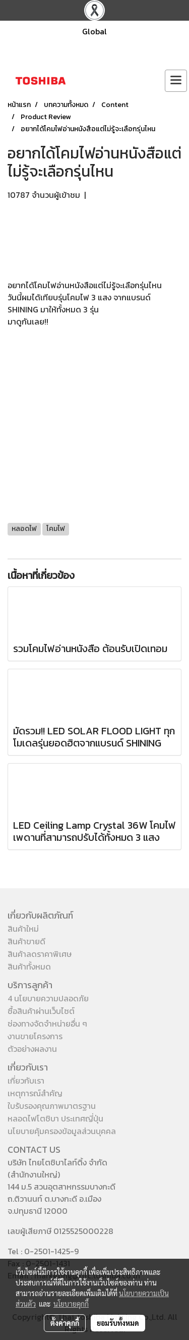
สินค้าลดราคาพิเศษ (40, 954)
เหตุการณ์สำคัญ (35, 1093)
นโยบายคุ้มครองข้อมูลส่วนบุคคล (62, 1131)
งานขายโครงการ (35, 1036)
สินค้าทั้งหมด (29, 966)
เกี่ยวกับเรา (26, 1081)
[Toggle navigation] (176, 81)
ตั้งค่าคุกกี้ (64, 1322)
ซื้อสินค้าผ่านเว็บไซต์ (41, 1011)
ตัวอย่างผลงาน (32, 1049)
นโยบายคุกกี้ (71, 1303)
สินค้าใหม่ (23, 929)
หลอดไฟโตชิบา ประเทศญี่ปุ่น (55, 1118)
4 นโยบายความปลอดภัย (48, 998)
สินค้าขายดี (26, 941)
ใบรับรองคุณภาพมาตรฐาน (52, 1106)
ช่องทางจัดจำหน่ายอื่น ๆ (47, 1023)
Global (94, 31)
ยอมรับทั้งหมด (118, 1322)
